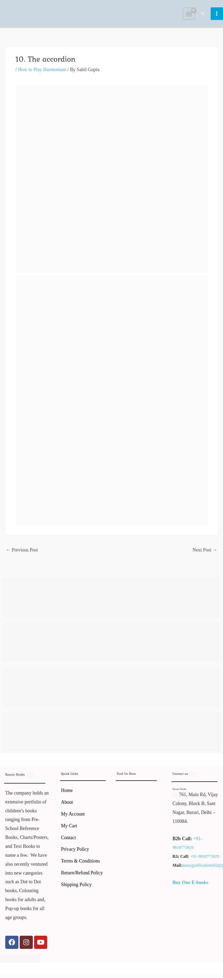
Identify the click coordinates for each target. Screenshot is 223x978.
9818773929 (183, 848)
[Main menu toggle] (217, 14)
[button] (203, 14)
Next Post (205, 551)
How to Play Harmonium (42, 70)
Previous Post (22, 551)
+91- (198, 840)
